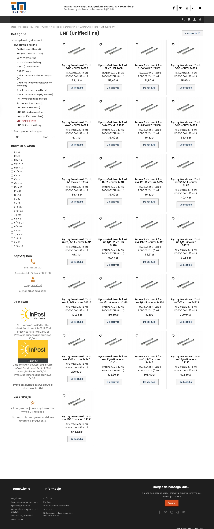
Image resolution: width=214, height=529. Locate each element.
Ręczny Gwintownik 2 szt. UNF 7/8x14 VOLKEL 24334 (149, 302)
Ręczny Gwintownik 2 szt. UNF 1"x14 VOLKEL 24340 (76, 358)
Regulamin (16, 495)
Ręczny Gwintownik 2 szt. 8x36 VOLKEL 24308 (185, 124)
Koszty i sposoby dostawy (24, 499)
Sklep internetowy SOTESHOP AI (189, 526)
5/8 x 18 (16, 226)
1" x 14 (15, 179)
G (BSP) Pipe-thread (28, 66)
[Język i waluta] (200, 19)
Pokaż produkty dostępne (26, 131)
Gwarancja (17, 516)
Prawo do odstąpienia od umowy (24, 508)
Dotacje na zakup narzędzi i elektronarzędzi (58, 511)
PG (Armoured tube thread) (32, 98)
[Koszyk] (189, 19)
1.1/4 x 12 (17, 163)
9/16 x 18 (17, 246)
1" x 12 (15, 175)
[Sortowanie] (192, 33)
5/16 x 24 (17, 222)
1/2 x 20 (16, 183)
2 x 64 (15, 199)
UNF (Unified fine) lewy (29, 125)
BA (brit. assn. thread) (29, 49)
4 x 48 (16, 214)
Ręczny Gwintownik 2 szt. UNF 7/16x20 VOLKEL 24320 (113, 243)
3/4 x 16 (16, 206)
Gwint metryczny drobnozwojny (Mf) (34, 77)
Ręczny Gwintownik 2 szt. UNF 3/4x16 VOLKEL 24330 (113, 302)
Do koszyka (77, 88)
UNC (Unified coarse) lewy (31, 112)
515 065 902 (35, 267)
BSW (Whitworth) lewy (29, 62)
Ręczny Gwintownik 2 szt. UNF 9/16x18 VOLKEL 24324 (185, 243)
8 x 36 (15, 242)
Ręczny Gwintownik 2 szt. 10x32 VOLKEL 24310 (76, 181)
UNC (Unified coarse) (28, 107)
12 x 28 (16, 195)
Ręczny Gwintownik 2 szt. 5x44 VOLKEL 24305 (113, 124)
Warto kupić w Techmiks (56, 502)
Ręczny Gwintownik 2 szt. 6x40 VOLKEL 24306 (149, 124)
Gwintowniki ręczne (25, 44)
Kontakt (47, 499)
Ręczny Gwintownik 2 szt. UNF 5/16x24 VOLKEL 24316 (185, 183)
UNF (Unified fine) (26, 120)
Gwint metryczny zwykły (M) (32, 90)
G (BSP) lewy (24, 71)
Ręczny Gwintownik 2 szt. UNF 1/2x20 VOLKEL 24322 (149, 242)
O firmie (47, 495)
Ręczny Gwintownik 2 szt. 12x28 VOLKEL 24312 (113, 181)
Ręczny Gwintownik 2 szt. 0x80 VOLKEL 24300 (76, 67)
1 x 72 (15, 155)
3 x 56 (16, 203)
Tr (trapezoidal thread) (30, 103)
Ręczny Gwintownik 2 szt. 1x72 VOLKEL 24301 (113, 67)
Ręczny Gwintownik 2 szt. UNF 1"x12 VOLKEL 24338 (185, 302)
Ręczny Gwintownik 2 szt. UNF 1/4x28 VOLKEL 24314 (149, 181)
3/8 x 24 (17, 210)
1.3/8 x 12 (17, 171)
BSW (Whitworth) (26, 57)
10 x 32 (16, 191)
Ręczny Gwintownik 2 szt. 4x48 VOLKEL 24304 (76, 124)
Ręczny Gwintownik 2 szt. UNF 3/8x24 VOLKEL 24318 (76, 242)
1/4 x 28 (16, 187)
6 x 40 (16, 230)
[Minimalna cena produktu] (17, 137)
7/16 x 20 (17, 234)
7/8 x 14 (16, 238)
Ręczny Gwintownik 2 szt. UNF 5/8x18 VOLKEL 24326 (76, 302)
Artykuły (47, 506)
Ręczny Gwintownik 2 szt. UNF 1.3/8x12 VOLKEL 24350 (185, 360)
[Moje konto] (194, 19)
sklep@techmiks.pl (33, 285)
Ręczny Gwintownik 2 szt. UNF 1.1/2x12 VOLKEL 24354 (76, 419)
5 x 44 (16, 218)
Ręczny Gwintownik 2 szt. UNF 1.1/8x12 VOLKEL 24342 (113, 360)
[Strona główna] (19, 7)
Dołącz (171, 503)
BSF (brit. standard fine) (30, 53)
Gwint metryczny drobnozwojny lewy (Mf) (34, 84)
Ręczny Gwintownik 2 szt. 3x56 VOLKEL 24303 (185, 67)
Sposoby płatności (20, 502)
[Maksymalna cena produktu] (45, 137)
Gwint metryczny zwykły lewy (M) (35, 94)
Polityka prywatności (22, 512)
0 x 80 (15, 151)
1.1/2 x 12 (16, 159)
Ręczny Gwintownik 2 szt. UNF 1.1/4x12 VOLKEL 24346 (149, 360)
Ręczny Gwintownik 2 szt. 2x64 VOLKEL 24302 (149, 67)
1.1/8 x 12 (17, 167)
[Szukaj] (183, 19)
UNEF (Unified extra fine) (30, 116)
